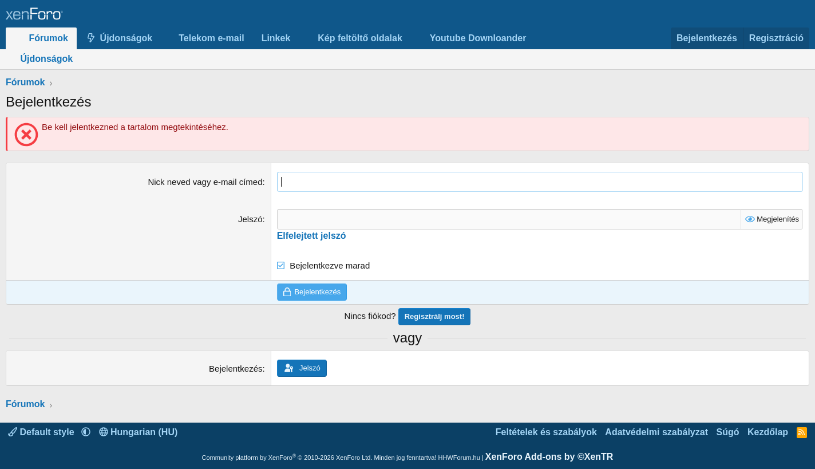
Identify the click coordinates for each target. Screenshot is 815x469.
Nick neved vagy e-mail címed (205, 182)
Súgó (727, 432)
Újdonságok (126, 38)
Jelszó (250, 219)
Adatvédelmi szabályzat (656, 432)
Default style (42, 432)
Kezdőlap (767, 432)
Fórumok (48, 38)
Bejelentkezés (235, 368)
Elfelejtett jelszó (311, 235)
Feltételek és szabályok (546, 432)
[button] (161, 38)
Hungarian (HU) (138, 432)
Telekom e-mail (211, 38)
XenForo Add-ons (549, 457)
